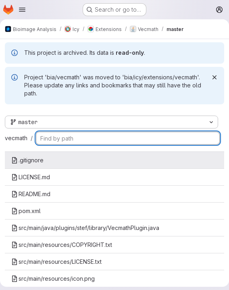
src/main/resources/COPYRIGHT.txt (61, 244)
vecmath (16, 138)
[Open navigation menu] (22, 9)
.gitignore (27, 160)
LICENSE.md (30, 177)
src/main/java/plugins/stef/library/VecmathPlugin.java (85, 227)
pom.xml (26, 210)
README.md (30, 194)
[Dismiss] (214, 77)
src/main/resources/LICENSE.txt (56, 261)
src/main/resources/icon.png (53, 278)
